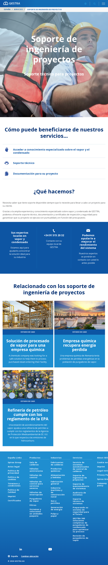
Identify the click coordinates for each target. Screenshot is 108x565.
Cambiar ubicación (29, 556)
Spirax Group (14, 462)
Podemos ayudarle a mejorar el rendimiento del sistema (88, 241)
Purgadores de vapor (36, 499)
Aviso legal (14, 466)
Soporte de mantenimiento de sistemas (81, 486)
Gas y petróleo (55, 502)
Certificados (14, 500)
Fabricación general (57, 482)
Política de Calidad (13, 491)
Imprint (12, 496)
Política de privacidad (13, 471)
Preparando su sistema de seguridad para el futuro (81, 510)
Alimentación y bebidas (58, 476)
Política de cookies (13, 478)
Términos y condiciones (14, 484)
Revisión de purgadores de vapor (80, 538)
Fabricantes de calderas (57, 463)
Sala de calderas (34, 463)
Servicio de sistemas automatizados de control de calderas (81, 466)
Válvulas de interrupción (36, 493)
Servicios (18, 9)
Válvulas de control (36, 476)
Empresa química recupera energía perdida (79, 345)
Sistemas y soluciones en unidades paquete (36, 512)
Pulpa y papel (55, 514)
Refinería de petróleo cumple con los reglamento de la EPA (27, 414)
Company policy (102, 484)
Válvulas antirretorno (36, 469)
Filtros (33, 505)
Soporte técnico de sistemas (78, 501)
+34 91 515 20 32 (54, 235)
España (7, 9)
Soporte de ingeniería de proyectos (80, 477)
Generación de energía (57, 508)
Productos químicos (56, 469)
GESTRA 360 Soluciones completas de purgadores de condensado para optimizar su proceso (81, 525)
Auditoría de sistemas (79, 493)
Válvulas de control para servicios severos (36, 484)
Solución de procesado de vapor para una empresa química (27, 345)
